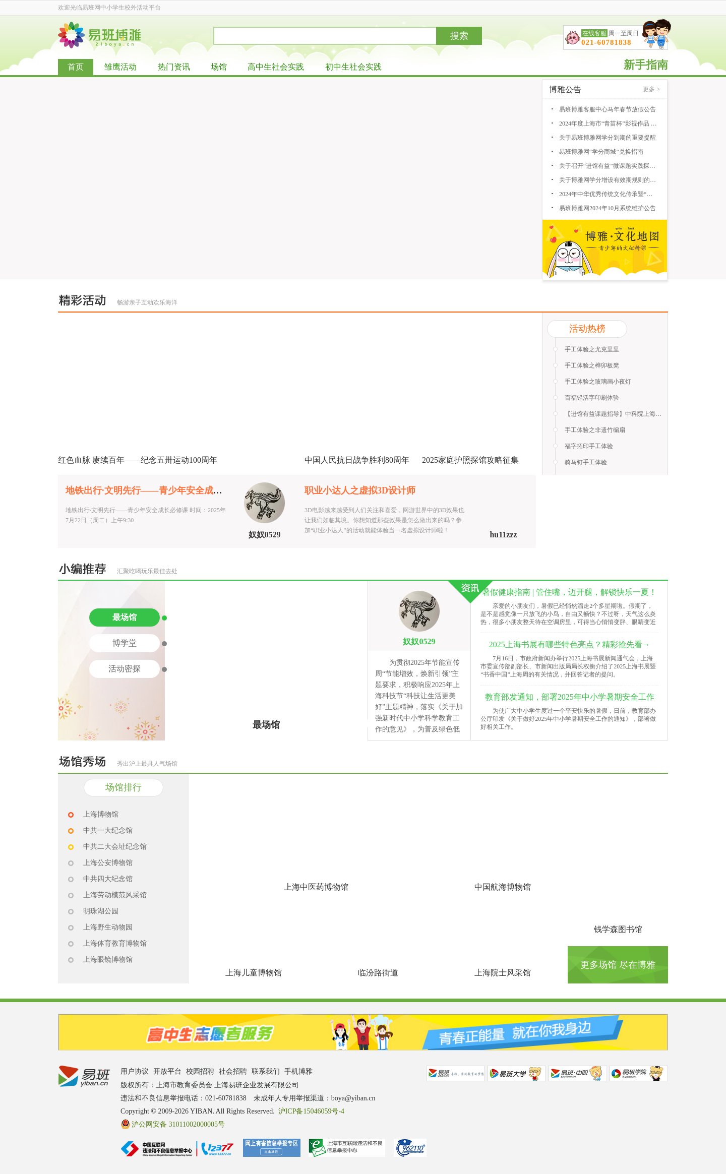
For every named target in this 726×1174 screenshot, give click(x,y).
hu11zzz (503, 534)
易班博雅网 (99, 35)
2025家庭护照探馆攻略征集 (470, 460)
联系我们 (266, 1071)
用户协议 (134, 1071)
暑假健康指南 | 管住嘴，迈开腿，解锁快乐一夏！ (569, 592)
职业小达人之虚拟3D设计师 (360, 490)
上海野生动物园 (108, 927)
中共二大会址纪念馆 (115, 846)
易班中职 (577, 1073)
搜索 (459, 36)
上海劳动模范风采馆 (115, 895)
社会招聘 (233, 1071)
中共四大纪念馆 (108, 879)
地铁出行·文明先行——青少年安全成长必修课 (158, 490)
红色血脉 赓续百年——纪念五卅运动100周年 (137, 460)
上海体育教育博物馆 (115, 943)
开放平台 (167, 1071)
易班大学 (516, 1073)
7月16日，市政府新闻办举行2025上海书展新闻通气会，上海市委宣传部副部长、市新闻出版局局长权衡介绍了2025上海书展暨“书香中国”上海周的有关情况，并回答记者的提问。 (568, 666)
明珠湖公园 (100, 911)
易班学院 (638, 1073)
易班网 (455, 1073)
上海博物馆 (100, 814)
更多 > (651, 89)
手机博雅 (298, 1071)
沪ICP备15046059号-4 (311, 1111)
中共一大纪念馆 (108, 830)
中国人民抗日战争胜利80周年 (357, 460)
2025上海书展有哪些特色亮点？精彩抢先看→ (569, 644)
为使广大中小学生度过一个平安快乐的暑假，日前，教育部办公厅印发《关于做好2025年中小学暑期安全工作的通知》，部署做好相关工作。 (568, 718)
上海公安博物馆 (108, 863)
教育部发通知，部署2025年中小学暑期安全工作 (569, 697)
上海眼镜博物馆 (108, 959)
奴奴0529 (265, 534)
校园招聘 (200, 1071)
